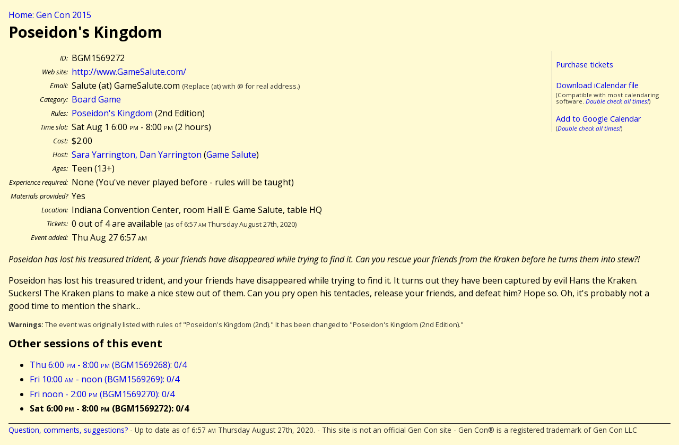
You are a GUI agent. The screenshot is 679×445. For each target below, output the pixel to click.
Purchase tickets (584, 64)
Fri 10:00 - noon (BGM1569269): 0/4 (104, 379)
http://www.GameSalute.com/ (129, 72)
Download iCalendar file (597, 85)
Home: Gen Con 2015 (49, 15)
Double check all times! (617, 101)
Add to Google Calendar (598, 119)
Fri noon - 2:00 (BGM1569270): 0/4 (102, 394)
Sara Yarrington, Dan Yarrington (137, 154)
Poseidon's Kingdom (112, 113)
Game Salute (231, 154)
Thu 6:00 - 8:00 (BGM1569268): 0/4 (108, 365)
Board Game (96, 99)
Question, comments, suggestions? (68, 430)
